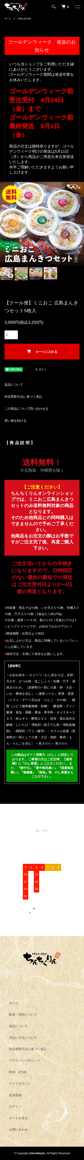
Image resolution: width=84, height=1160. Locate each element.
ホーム (7, 18)
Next (79, 224)
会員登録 (15, 1095)
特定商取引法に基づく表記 (23, 396)
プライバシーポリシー (24, 1060)
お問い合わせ (18, 1129)
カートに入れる (42, 351)
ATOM (22, 1072)
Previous (5, 224)
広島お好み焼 (24, 18)
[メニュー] (77, 6)
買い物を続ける (15, 420)
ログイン (15, 1106)
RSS (12, 1072)
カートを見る (18, 1118)
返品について (13, 384)
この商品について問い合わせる (26, 408)
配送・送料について (23, 1014)
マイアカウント (20, 1083)
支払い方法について (23, 1037)
